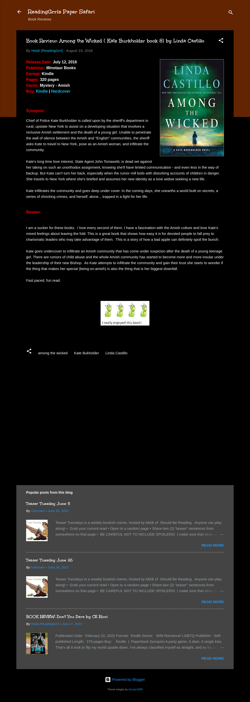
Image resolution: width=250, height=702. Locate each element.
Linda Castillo (116, 353)
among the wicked (53, 353)
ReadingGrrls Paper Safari (61, 11)
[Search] (231, 13)
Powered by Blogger (125, 679)
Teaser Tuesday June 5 (48, 503)
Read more (212, 545)
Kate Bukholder (86, 353)
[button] (221, 41)
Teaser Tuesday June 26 (49, 560)
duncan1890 (135, 689)
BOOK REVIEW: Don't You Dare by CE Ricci (67, 616)
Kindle (42, 91)
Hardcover (60, 91)
